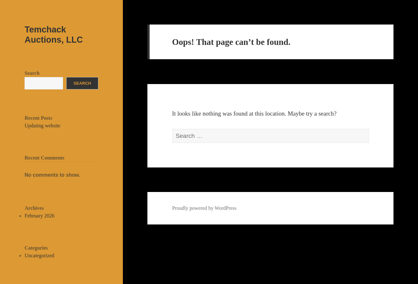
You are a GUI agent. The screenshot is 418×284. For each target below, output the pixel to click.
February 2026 (39, 215)
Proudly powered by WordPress (204, 208)
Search (32, 73)
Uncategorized (39, 255)
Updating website (42, 125)
